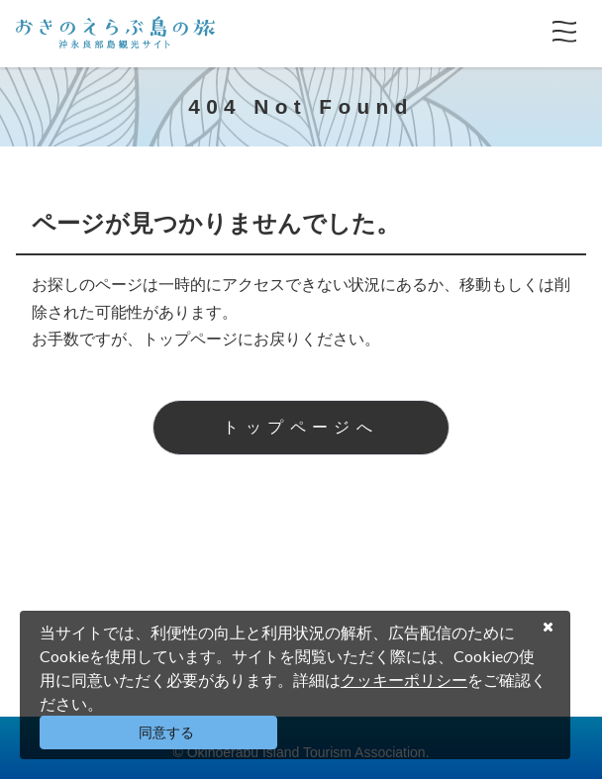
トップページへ (300, 427)
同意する (166, 732)
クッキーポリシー (404, 679)
